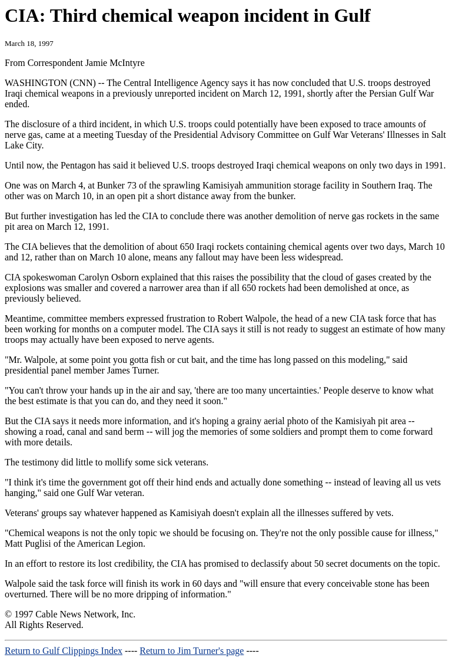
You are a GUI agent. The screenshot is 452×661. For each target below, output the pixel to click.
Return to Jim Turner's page (191, 651)
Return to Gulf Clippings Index (63, 651)
